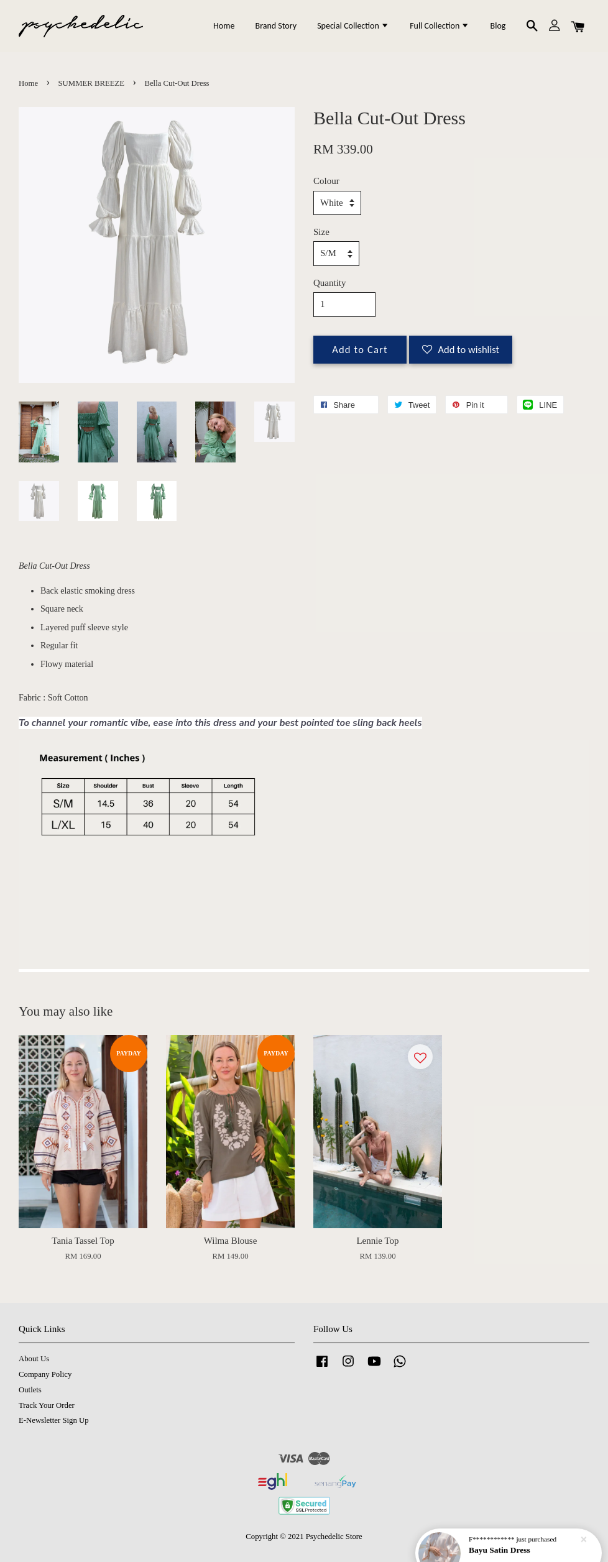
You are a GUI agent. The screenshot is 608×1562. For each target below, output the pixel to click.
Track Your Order (47, 1405)
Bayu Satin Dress (501, 1538)
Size (321, 232)
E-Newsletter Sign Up (54, 1420)
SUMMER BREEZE (91, 83)
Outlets (30, 1389)
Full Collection (439, 26)
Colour (326, 181)
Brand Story (276, 26)
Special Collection (353, 26)
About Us (34, 1358)
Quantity (329, 283)
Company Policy (45, 1374)
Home (223, 26)
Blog (498, 26)
